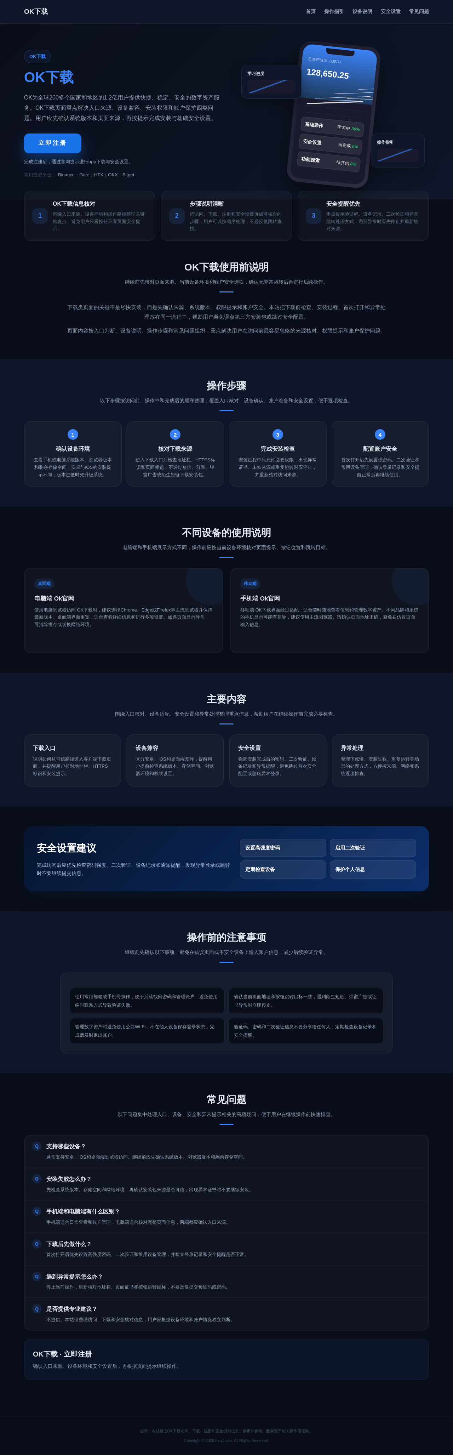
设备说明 (362, 11)
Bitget (128, 174)
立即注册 (52, 143)
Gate (84, 174)
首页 (311, 11)
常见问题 (419, 11)
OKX (112, 174)
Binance (66, 174)
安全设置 (391, 11)
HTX (98, 174)
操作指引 (334, 11)
